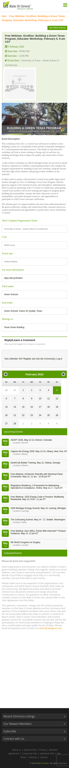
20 (6, 415)
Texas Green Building (14, 327)
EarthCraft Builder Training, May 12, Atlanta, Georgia (35, 462)
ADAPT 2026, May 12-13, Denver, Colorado (31, 440)
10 (40, 398)
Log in (59, 359)
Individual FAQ (47, 753)
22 (23, 415)
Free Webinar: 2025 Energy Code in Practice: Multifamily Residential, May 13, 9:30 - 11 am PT (37, 498)
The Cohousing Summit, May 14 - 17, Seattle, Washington (38, 519)
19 (57, 407)
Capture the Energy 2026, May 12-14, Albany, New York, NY (39, 451)
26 (57, 415)
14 (15, 407)
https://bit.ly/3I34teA (13, 278)
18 (48, 407)
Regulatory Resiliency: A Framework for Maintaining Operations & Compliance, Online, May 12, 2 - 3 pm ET (36, 486)
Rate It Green (42, 763)
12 (57, 398)
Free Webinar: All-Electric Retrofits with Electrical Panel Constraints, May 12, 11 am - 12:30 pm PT (37, 475)
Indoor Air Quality (27, 311)
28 (15, 423)
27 (6, 423)
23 (31, 415)
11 (48, 398)
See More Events (57, 27)
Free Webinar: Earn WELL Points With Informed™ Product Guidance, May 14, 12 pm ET (38, 532)
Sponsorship (30, 749)
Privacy (42, 749)
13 (6, 407)
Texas (39, 311)
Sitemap (33, 757)
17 (40, 407)
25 (48, 415)
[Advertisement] (34, 667)
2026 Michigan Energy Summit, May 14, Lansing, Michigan (38, 508)
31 (15, 390)
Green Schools (11, 294)
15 (23, 407)
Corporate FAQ (29, 753)
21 (15, 415)
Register (27, 359)
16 (31, 407)
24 (40, 415)
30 (6, 390)
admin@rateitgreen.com (50, 628)
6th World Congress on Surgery (25, 542)
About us (16, 749)
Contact (44, 757)
